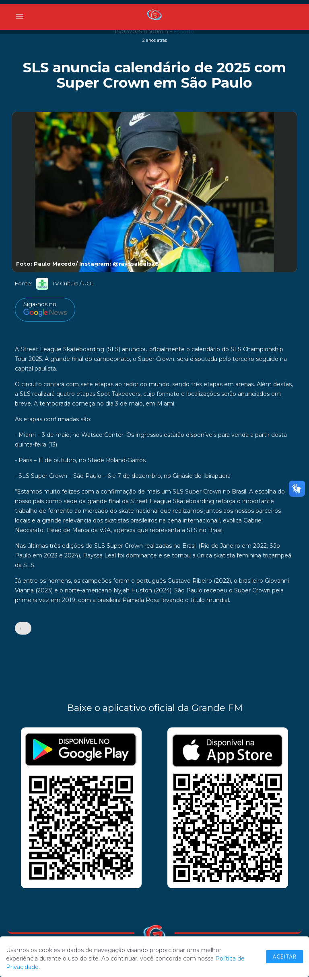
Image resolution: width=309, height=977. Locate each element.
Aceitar (284, 956)
